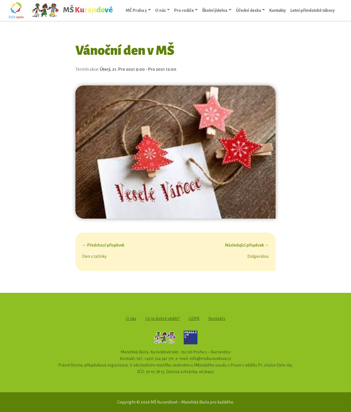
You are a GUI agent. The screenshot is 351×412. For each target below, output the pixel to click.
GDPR (194, 318)
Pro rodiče (184, 10)
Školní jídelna (214, 10)
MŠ (72, 10)
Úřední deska (248, 10)
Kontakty (277, 10)
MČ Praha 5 (136, 10)
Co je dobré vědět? (162, 318)
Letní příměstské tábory (312, 10)
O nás (160, 10)
